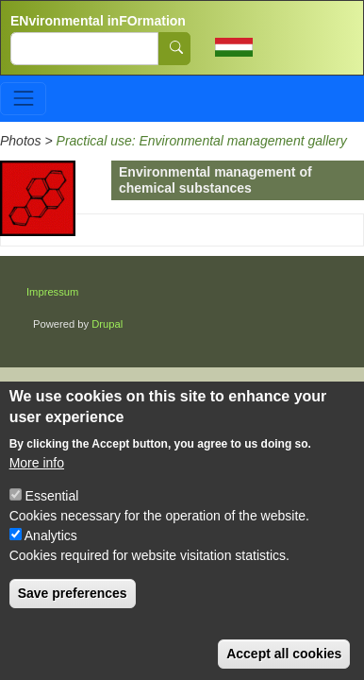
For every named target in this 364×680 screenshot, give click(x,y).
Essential (52, 505)
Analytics (51, 544)
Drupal (107, 324)
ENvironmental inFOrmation (98, 20)
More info (36, 472)
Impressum (52, 292)
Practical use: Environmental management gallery (202, 140)
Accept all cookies (283, 663)
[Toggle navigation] (23, 98)
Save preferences (72, 602)
